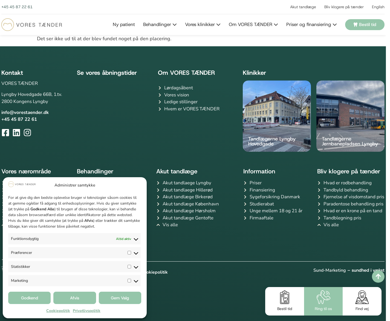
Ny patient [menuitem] (124, 24)
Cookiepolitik (58, 310)
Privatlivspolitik (86, 310)
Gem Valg (120, 298)
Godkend (29, 298)
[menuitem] (156, 24)
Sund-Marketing (329, 270)
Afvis (74, 298)
